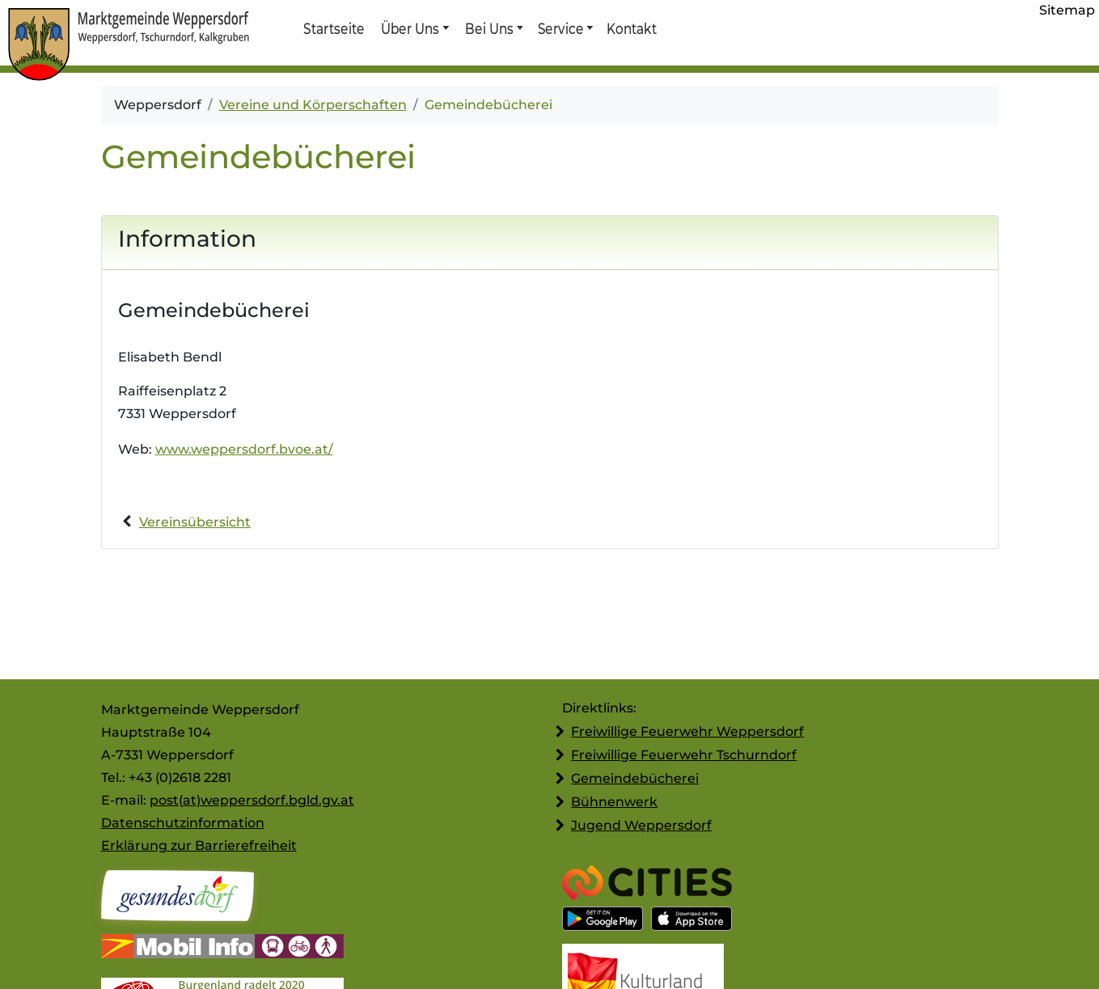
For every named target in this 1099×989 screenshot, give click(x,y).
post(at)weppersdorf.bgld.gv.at (252, 800)
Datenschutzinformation (182, 823)
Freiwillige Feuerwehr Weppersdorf (687, 731)
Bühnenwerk (614, 801)
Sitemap (1067, 10)
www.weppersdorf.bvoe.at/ (244, 449)
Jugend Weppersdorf (641, 825)
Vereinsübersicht (195, 522)
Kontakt (631, 28)
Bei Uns (489, 28)
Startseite (333, 28)
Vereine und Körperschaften (313, 104)
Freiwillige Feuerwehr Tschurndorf (684, 755)
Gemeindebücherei (635, 778)
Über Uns (410, 28)
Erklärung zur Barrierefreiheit (199, 845)
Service (560, 28)
